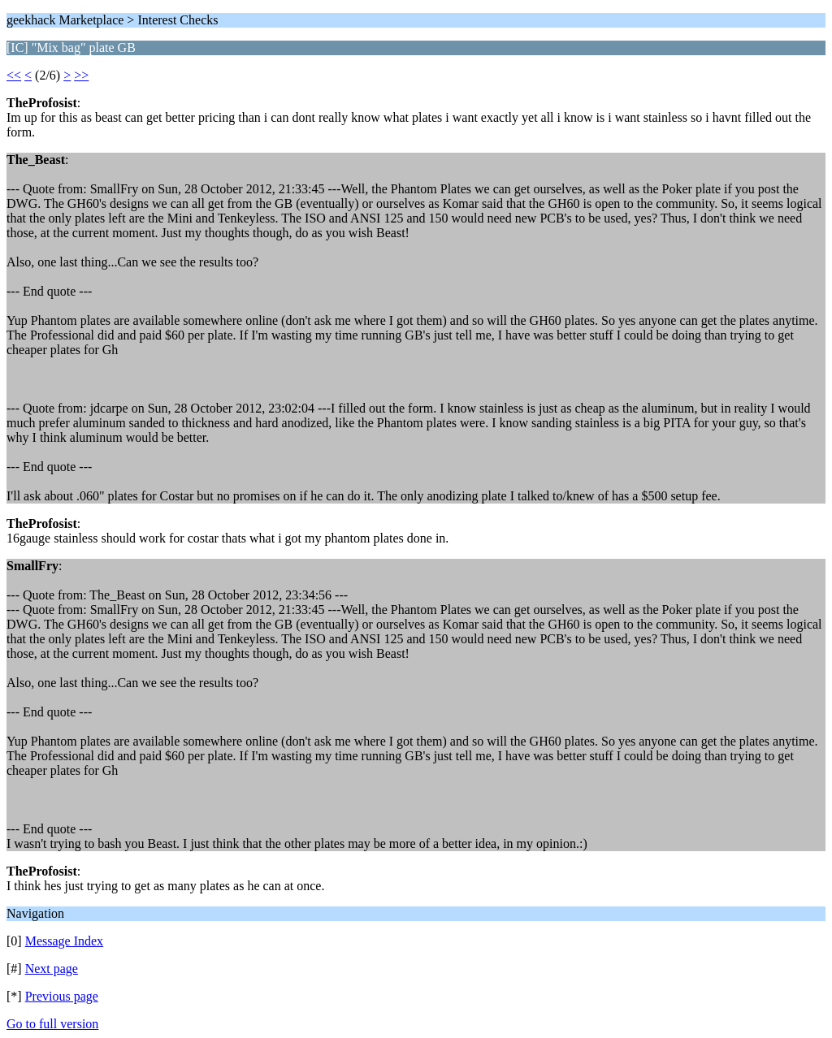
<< (13, 75)
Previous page (61, 996)
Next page (51, 968)
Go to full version (52, 1024)
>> (81, 75)
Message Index (64, 941)
